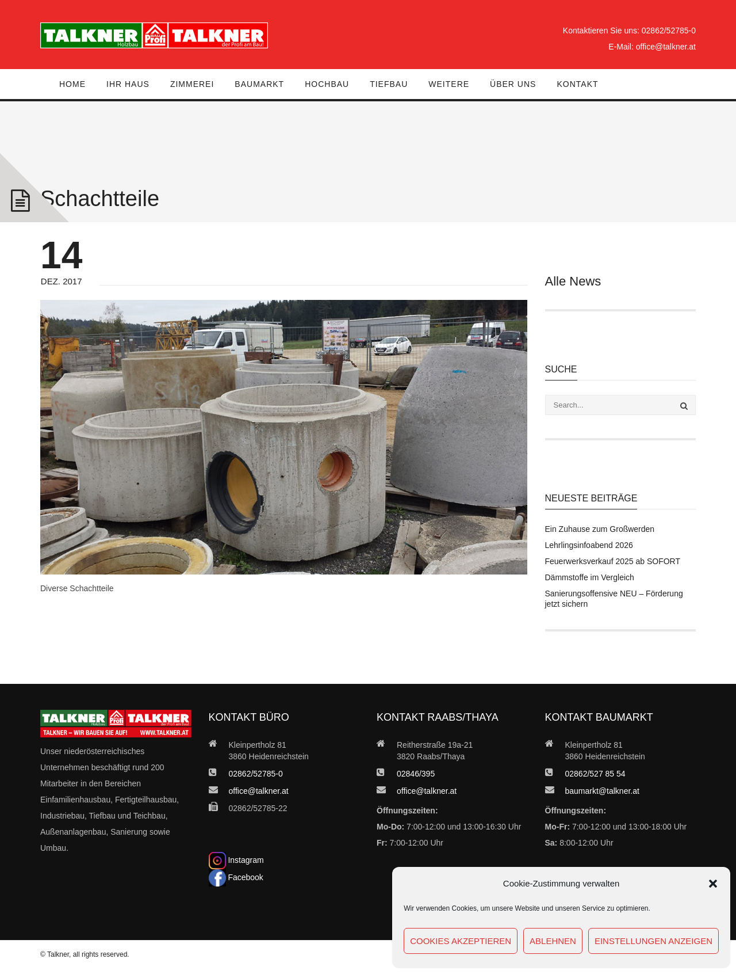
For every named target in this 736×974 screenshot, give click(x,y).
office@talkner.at (666, 46)
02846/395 (416, 773)
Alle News (573, 281)
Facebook (236, 877)
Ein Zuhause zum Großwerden (600, 529)
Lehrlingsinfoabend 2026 (589, 545)
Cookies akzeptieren (460, 941)
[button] (713, 883)
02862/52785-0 (669, 30)
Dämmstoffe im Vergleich (589, 577)
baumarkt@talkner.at (602, 791)
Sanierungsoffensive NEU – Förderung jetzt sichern (614, 598)
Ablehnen (553, 941)
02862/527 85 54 (595, 773)
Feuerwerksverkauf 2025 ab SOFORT (613, 561)
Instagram (236, 860)
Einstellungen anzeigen (653, 941)
